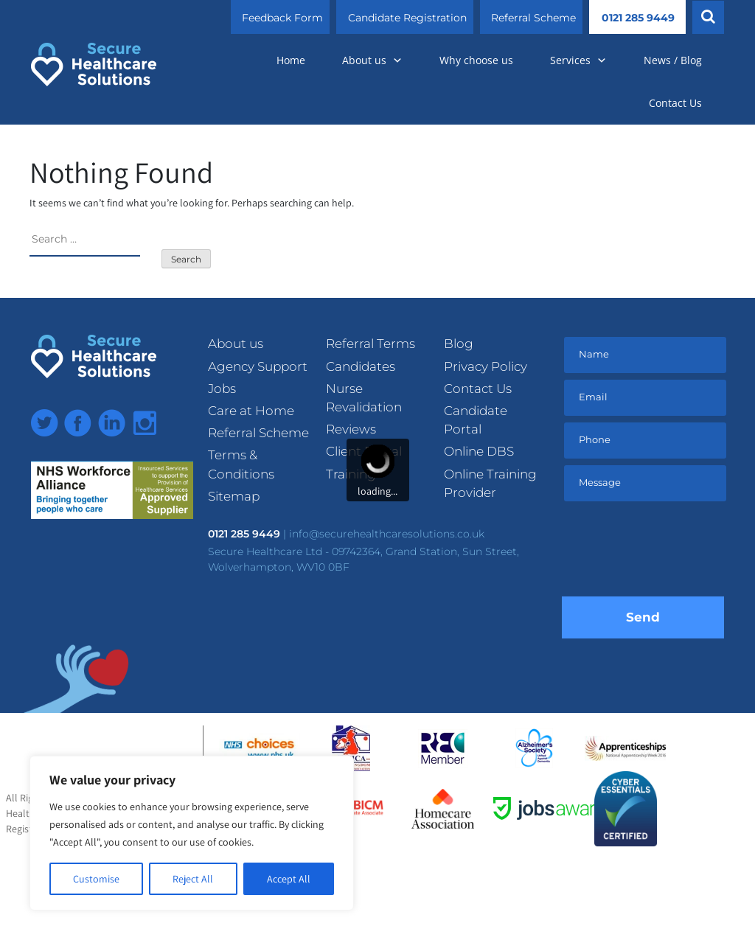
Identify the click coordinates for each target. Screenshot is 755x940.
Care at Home (251, 410)
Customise (96, 878)
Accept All (288, 878)
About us (372, 60)
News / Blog (673, 60)
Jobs (222, 388)
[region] (191, 833)
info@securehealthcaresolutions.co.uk (386, 533)
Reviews (351, 429)
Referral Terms (370, 343)
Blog (458, 343)
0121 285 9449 (638, 17)
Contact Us (675, 103)
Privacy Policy (485, 366)
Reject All (193, 878)
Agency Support (257, 366)
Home (290, 60)
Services (578, 60)
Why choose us (476, 60)
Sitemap (234, 496)
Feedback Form (282, 17)
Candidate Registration (407, 17)
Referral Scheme (533, 17)
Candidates (360, 366)
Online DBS (479, 451)
